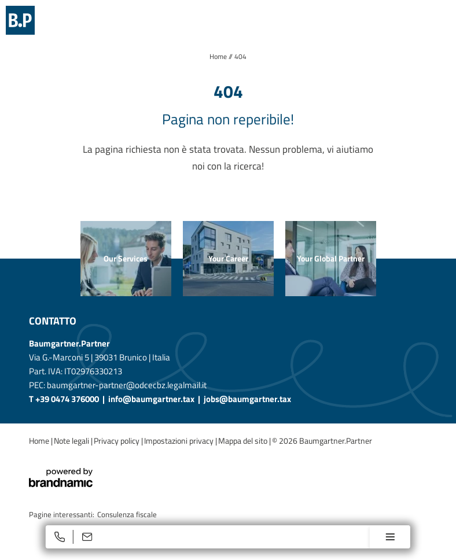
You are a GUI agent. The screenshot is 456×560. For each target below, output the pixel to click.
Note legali (72, 440)
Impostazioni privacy (179, 440)
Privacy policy (117, 440)
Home (219, 56)
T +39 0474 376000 (65, 399)
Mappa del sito (243, 440)
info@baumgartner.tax (151, 399)
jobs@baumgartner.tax (247, 399)
